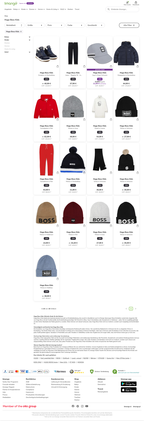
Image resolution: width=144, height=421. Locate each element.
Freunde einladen (9, 385)
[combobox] (122, 9)
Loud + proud (76, 359)
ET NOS (72, 363)
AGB (27, 382)
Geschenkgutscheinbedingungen (37, 398)
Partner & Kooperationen (11, 390)
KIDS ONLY (38, 363)
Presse (5, 395)
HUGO (36, 359)
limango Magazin (9, 388)
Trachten (77, 398)
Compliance (30, 390)
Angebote (77, 382)
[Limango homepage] (10, 3)
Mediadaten (7, 398)
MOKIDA (81, 363)
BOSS (58, 359)
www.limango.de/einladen (104, 415)
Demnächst (102, 385)
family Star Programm (10, 382)
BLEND (85, 359)
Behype (93, 359)
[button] (136, 3)
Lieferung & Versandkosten (60, 382)
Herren (76, 393)
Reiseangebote (103, 392)
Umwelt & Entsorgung (59, 388)
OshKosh (66, 359)
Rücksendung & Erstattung (60, 385)
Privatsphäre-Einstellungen (35, 395)
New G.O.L (63, 363)
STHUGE (101, 359)
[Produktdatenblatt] (46, 63)
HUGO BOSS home (51, 363)
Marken (77, 401)
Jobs (4, 393)
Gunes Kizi (110, 359)
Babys (6, 38)
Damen (76, 390)
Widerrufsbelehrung (33, 385)
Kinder (6, 41)
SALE (6, 53)
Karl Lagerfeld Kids (47, 359)
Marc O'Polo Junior (122, 359)
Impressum (30, 393)
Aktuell (100, 382)
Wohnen (77, 395)
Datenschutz (30, 388)
